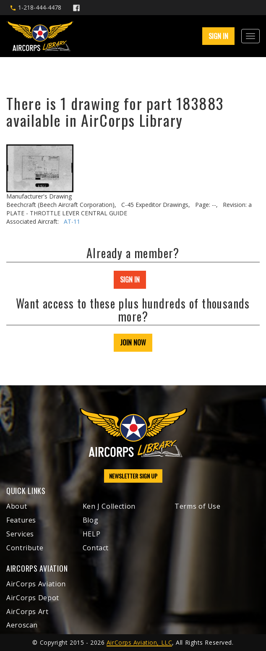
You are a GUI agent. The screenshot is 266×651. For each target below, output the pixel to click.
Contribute (24, 547)
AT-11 (72, 221)
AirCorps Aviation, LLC (139, 642)
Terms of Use (198, 506)
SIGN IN (218, 36)
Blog (91, 520)
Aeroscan (22, 625)
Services (20, 534)
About (16, 506)
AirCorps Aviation (36, 583)
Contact (96, 547)
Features (21, 520)
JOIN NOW (133, 342)
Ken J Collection (109, 506)
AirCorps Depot (32, 597)
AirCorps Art (27, 611)
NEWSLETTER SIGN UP (133, 475)
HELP (92, 534)
